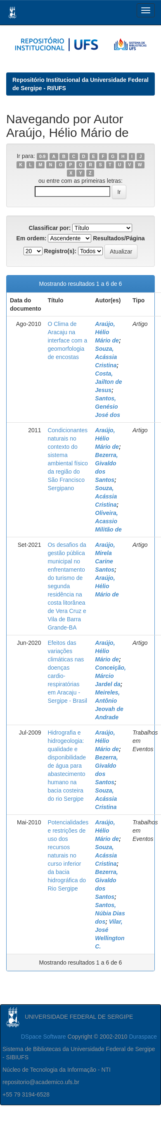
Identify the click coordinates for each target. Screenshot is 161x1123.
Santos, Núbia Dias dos (110, 913)
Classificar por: (50, 228)
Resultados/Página (118, 238)
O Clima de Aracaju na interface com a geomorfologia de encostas (67, 340)
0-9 (42, 156)
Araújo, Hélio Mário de (107, 332)
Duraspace (143, 1036)
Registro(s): (60, 251)
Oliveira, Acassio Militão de (108, 521)
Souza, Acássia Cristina (106, 357)
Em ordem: (31, 238)
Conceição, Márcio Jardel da (110, 675)
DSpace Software (43, 1036)
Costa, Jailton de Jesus (108, 381)
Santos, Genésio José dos (107, 406)
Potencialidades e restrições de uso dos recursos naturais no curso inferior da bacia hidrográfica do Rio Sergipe (67, 855)
